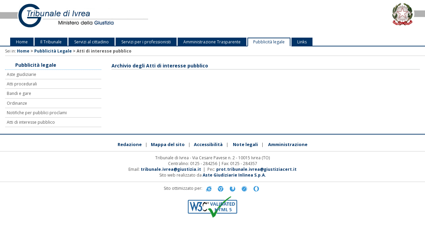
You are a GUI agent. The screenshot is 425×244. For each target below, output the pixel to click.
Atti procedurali (22, 84)
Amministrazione (287, 144)
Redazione (130, 144)
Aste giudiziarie (21, 74)
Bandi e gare (19, 93)
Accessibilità (208, 144)
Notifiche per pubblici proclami (37, 113)
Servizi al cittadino (91, 42)
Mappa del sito (168, 144)
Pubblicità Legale (53, 51)
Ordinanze (17, 103)
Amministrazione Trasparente (212, 42)
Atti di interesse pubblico (31, 122)
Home (22, 42)
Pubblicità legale (269, 42)
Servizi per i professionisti (146, 42)
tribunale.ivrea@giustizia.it (171, 169)
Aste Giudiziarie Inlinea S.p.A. (234, 175)
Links (302, 42)
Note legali (245, 144)
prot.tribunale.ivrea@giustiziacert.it (256, 169)
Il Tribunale (51, 42)
